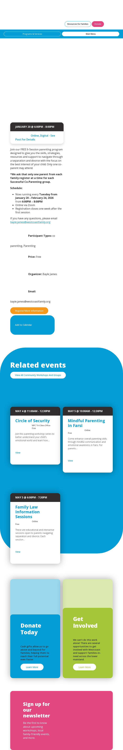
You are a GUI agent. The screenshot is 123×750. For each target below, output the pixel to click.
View (26, 453)
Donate (97, 24)
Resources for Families (77, 24)
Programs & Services (32, 34)
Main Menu (91, 34)
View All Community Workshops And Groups (38, 375)
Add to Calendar (32, 325)
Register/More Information (29, 310)
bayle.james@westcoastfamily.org (30, 222)
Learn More (32, 667)
